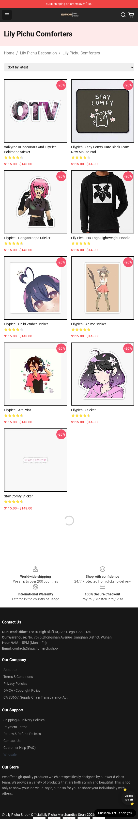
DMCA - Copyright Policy (21, 690)
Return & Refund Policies (22, 734)
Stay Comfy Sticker (18, 496)
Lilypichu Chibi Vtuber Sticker (26, 324)
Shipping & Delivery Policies (24, 720)
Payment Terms (15, 727)
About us (10, 670)
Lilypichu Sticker (83, 410)
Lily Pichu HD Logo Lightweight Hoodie (100, 238)
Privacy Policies (15, 684)
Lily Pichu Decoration (38, 53)
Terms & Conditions (18, 677)
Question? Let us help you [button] (115, 813)
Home (9, 53)
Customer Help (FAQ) (19, 748)
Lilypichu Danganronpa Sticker (27, 238)
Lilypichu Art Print (17, 410)
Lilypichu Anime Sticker (88, 324)
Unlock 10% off (128, 797)
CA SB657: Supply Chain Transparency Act (35, 697)
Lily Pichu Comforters (81, 53)
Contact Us (11, 741)
